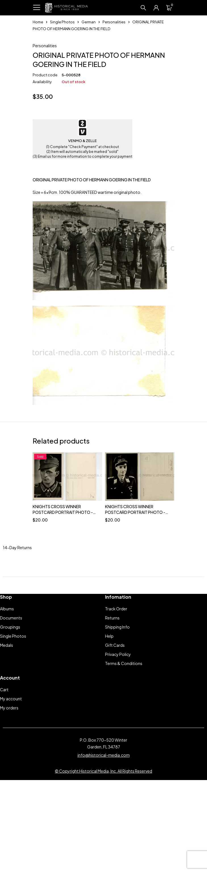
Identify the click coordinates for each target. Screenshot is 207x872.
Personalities (114, 22)
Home (38, 22)
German (88, 22)
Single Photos (62, 22)
